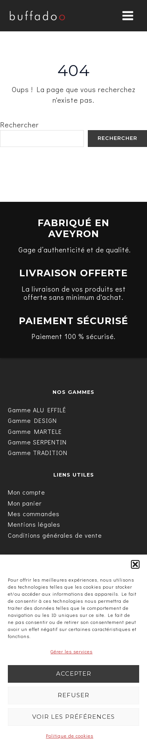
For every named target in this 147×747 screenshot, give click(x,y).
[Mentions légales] (34, 524)
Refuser (73, 695)
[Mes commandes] (34, 513)
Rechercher (19, 124)
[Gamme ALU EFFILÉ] (37, 409)
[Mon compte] (26, 492)
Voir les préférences (73, 716)
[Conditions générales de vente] (55, 535)
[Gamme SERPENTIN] (37, 442)
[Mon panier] (25, 503)
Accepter (73, 673)
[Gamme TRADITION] (37, 452)
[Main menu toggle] (127, 15)
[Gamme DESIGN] (32, 420)
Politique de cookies (69, 735)
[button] (135, 564)
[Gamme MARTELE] (35, 431)
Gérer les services (72, 651)
